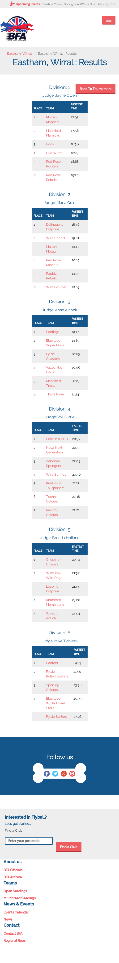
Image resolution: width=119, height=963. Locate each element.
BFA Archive (13, 877)
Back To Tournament (95, 89)
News (8, 919)
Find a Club (68, 847)
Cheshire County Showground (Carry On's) (69, 4)
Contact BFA (13, 933)
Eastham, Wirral (19, 53)
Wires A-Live (56, 287)
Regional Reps (15, 940)
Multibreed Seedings (20, 898)
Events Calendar (16, 912)
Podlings (53, 332)
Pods (50, 144)
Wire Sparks (55, 238)
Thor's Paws (55, 394)
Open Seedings (15, 891)
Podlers (52, 663)
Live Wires (54, 153)
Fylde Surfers (56, 716)
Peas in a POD (57, 439)
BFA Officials (13, 870)
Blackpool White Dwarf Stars (55, 703)
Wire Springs (56, 474)
